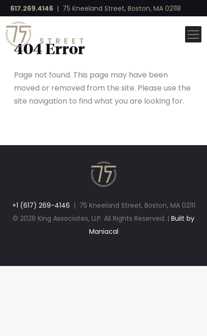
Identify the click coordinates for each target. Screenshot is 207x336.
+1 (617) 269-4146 (41, 205)
